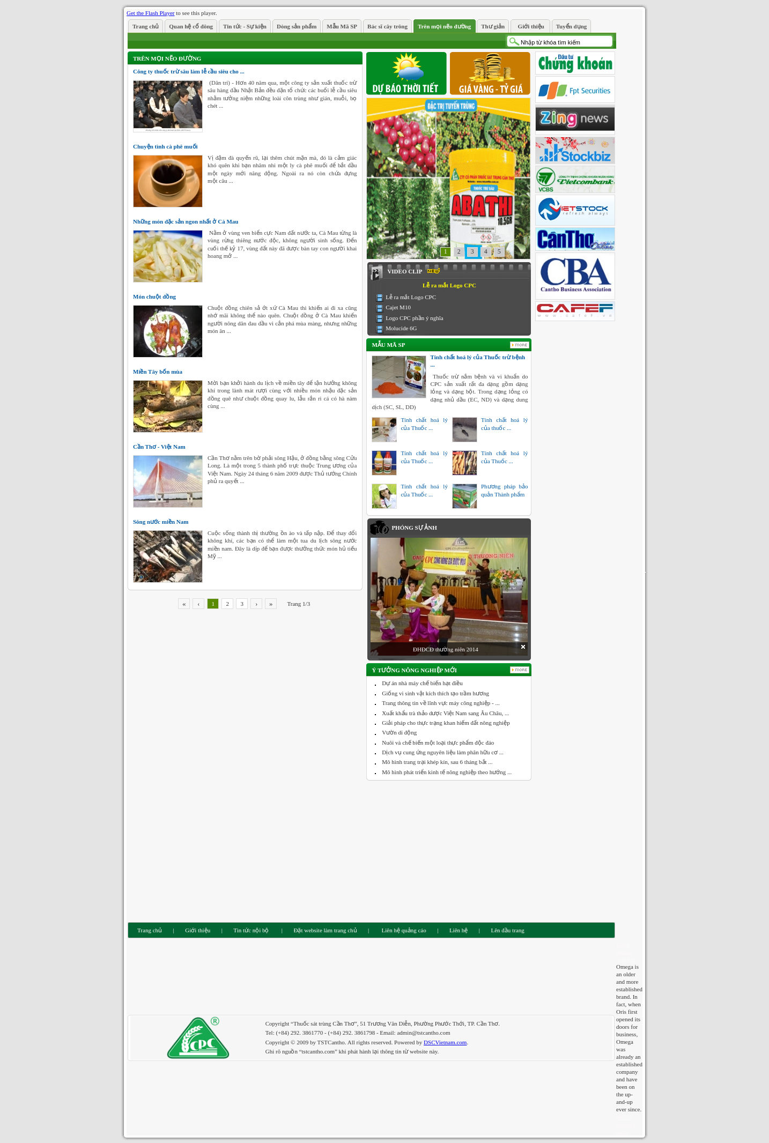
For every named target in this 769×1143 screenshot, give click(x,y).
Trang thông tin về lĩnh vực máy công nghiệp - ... (440, 703)
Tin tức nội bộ (251, 930)
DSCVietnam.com (445, 1042)
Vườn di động (399, 732)
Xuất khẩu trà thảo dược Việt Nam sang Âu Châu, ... (445, 713)
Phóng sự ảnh (414, 527)
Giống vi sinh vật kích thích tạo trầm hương (435, 693)
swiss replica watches (625, 951)
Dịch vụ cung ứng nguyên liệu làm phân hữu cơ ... (443, 752)
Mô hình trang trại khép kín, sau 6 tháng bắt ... (437, 762)
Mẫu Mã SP (388, 345)
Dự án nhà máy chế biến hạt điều (422, 683)
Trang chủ (149, 930)
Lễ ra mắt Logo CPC (411, 297)
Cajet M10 (398, 307)
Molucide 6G (401, 328)
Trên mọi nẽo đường (167, 58)
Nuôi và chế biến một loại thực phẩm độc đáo (438, 742)
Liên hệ (458, 930)
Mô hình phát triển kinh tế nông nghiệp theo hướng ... (447, 772)
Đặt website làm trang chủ (325, 930)
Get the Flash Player (151, 13)
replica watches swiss (625, 1124)
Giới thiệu (197, 930)
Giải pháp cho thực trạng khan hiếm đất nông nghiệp (445, 722)
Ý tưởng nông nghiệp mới (414, 670)
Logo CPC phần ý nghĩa (414, 318)
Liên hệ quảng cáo (403, 930)
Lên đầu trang (507, 930)
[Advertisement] (449, 850)
